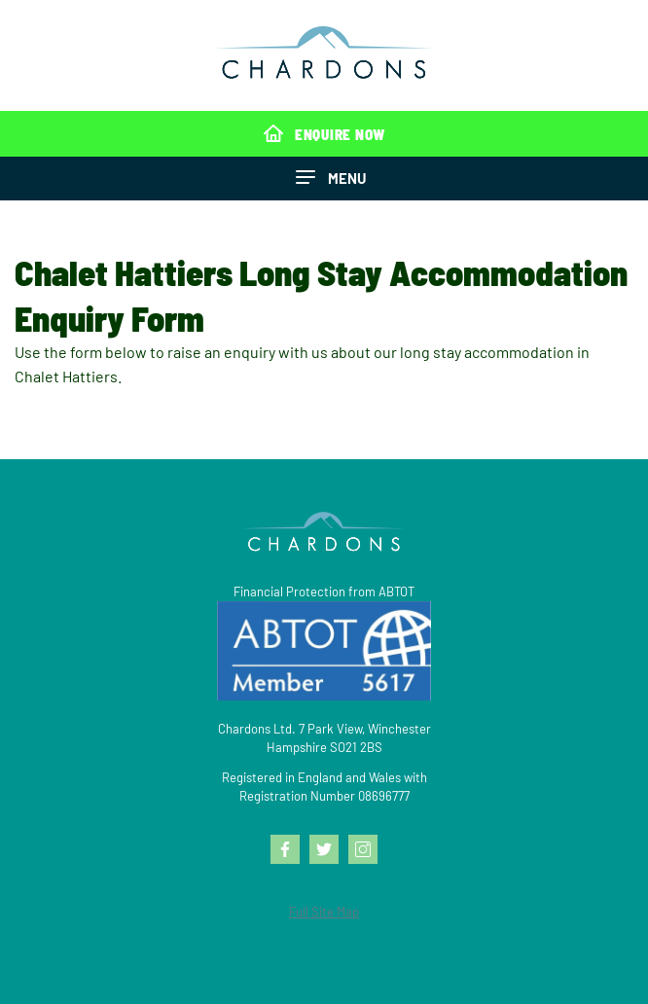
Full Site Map (324, 911)
